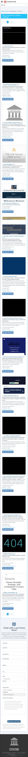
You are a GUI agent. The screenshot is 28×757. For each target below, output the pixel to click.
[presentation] (14, 717)
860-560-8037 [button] (8, 179)
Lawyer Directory (5, 11)
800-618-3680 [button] (8, 568)
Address (4, 665)
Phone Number (6, 658)
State (4, 676)
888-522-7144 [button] (8, 252)
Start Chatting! (14, 721)
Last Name (5, 647)
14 (11, 22)
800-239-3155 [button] (8, 211)
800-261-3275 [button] (8, 490)
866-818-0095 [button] (8, 411)
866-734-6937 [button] (8, 332)
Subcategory (5, 692)
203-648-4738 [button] (8, 294)
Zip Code (4, 681)
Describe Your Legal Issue (8, 697)
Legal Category (6, 687)
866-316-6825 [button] (8, 529)
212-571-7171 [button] (8, 608)
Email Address (5, 654)
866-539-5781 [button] (8, 452)
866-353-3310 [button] (8, 371)
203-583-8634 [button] (8, 99)
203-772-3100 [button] (8, 60)
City (3, 671)
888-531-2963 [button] (8, 140)
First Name (5, 643)
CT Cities (19, 11)
